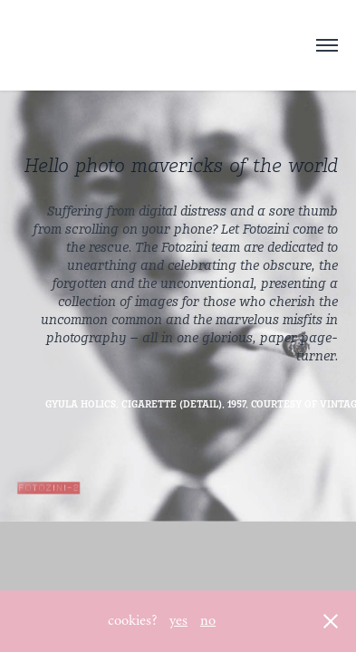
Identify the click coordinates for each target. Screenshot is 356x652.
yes (178, 620)
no (208, 620)
